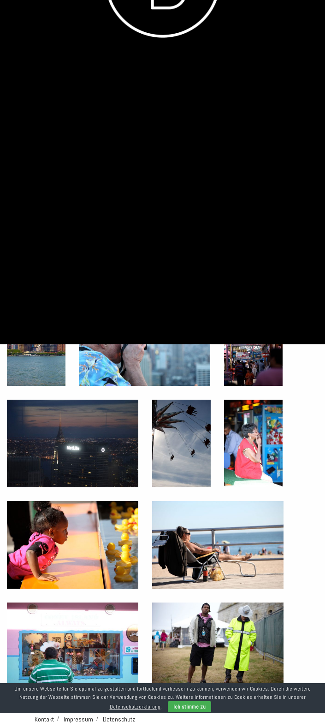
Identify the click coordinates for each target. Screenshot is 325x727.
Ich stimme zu (189, 706)
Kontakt (44, 719)
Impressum (78, 719)
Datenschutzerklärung (135, 706)
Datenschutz (119, 719)
